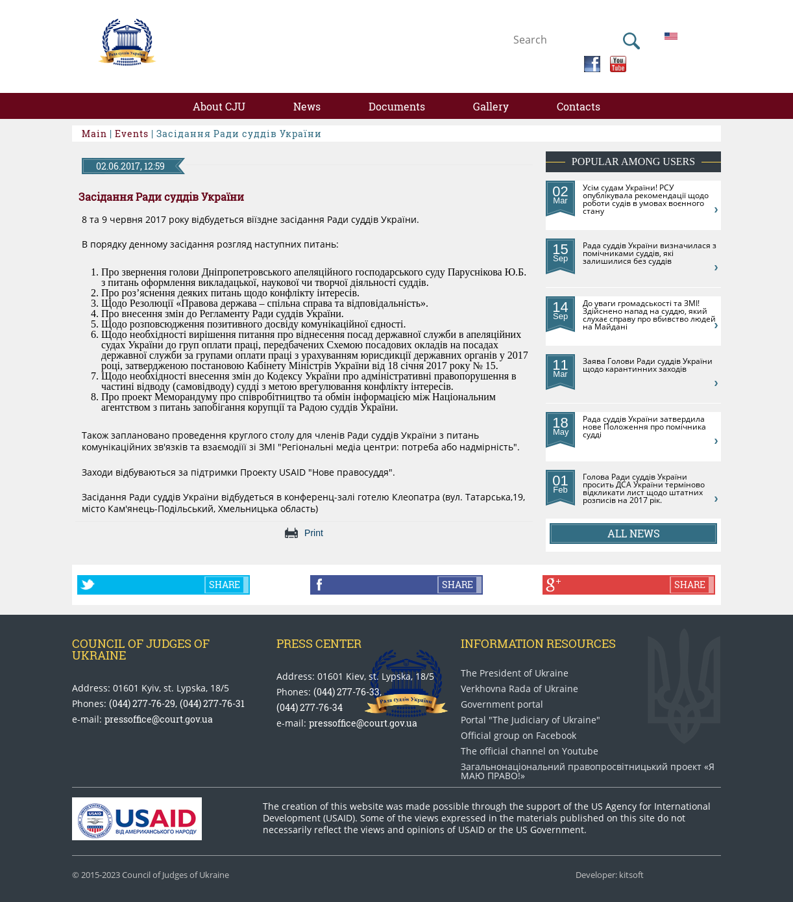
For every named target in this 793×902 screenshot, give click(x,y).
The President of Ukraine (514, 673)
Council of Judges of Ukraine (141, 649)
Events (132, 133)
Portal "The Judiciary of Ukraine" (530, 720)
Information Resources (538, 643)
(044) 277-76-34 (309, 707)
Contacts (578, 106)
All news (633, 533)
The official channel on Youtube (529, 751)
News (307, 106)
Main (94, 133)
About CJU (219, 106)
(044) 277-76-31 (212, 703)
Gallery (491, 106)
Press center (318, 643)
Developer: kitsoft (610, 875)
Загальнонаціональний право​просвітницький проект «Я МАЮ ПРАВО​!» (587, 771)
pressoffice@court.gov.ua (158, 719)
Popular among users (633, 161)
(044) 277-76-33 (346, 692)
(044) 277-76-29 (142, 703)
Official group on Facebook (518, 735)
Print (313, 533)
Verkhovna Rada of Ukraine (519, 688)
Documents (397, 106)
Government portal (502, 704)
